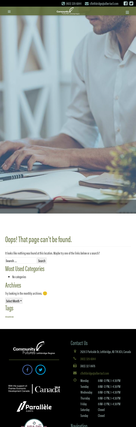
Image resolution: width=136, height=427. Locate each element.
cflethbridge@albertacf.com (104, 3)
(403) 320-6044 (73, 3)
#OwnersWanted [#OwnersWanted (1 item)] (9, 316)
